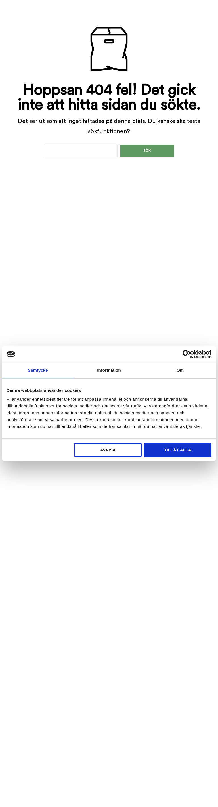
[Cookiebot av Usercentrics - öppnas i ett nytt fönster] (186, 354)
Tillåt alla (177, 449)
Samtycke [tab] (38, 370)
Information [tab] (109, 370)
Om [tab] (180, 370)
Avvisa (108, 449)
